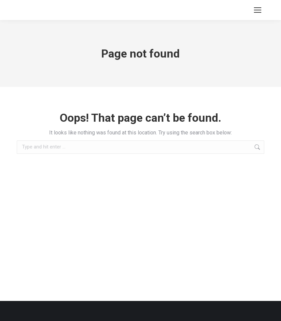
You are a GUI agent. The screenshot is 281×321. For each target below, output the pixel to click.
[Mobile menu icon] (257, 10)
